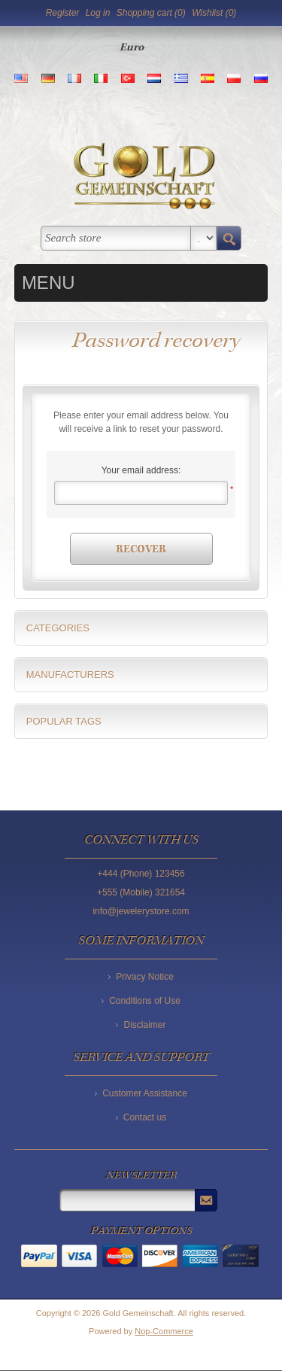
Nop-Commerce (164, 1331)
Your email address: (141, 470)
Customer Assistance (144, 1093)
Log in (98, 13)
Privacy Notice (145, 976)
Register (63, 13)
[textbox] (116, 238)
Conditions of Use (144, 1001)
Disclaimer (144, 1025)
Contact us (144, 1117)
